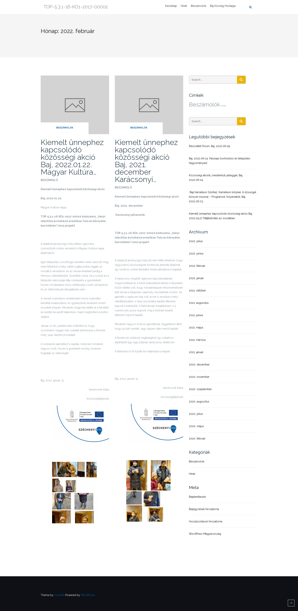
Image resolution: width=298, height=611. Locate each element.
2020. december (199, 364)
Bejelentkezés (197, 496)
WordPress (88, 595)
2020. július (196, 413)
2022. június (196, 253)
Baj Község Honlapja (222, 5)
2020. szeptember (200, 389)
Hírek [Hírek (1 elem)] (223, 106)
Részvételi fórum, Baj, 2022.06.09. (210, 146)
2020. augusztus (199, 401)
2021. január (196, 352)
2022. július (196, 241)
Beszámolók (198, 5)
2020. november (199, 376)
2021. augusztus (199, 302)
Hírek (184, 5)
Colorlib (59, 595)
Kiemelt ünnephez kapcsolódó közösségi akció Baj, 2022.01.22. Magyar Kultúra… (72, 157)
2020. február (197, 438)
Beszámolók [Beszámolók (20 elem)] (204, 104)
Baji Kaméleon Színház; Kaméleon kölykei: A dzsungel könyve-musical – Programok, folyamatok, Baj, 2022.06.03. (222, 197)
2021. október (197, 290)
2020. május (196, 426)
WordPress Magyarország (205, 533)
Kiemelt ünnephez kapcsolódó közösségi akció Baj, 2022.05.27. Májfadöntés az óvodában (221, 216)
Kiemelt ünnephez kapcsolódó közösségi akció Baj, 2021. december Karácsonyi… (146, 161)
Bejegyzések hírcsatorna (204, 509)
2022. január (196, 278)
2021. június (196, 315)
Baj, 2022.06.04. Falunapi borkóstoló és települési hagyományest (219, 161)
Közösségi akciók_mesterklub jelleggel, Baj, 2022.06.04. (216, 177)
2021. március (197, 339)
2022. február (197, 265)
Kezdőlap (171, 5)
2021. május (196, 327)
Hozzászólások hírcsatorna (205, 521)
